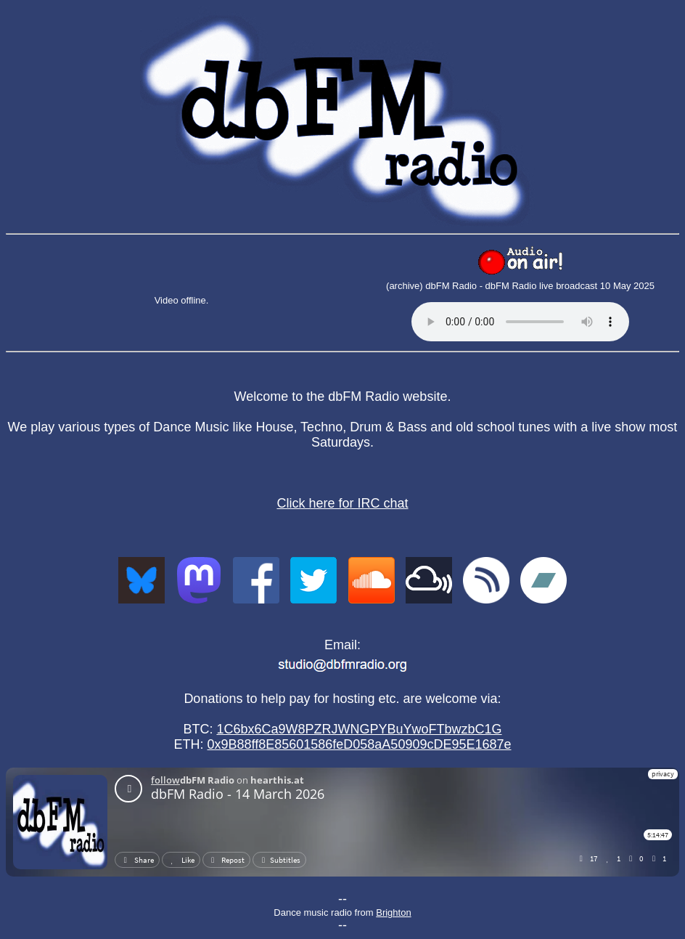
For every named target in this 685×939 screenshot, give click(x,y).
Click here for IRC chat (342, 503)
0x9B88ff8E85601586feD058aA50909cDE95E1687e (359, 744)
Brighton (393, 912)
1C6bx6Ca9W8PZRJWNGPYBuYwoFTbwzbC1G (358, 729)
